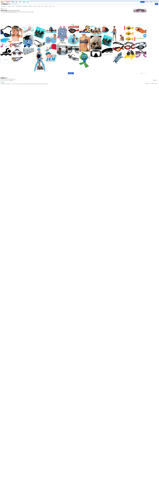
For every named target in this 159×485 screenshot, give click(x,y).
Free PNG (2, 8)
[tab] (72, 24)
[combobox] (83, 4)
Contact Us (4, 80)
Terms (150, 83)
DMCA (156, 83)
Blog (9, 80)
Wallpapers (3, 82)
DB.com (11, 80)
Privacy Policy (147, 83)
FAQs (7, 80)
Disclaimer (153, 83)
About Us (2, 80)
